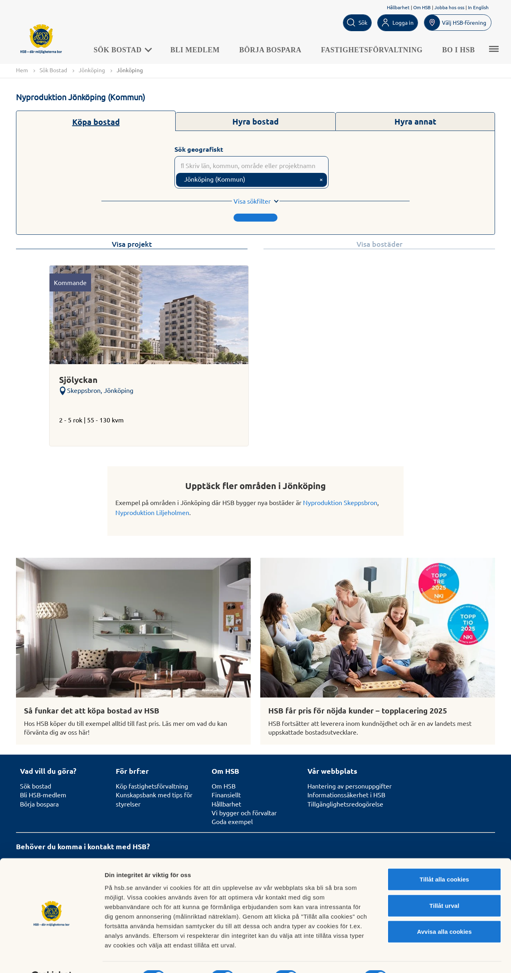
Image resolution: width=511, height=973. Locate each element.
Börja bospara (273, 50)
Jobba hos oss (449, 7)
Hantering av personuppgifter (349, 786)
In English (478, 7)
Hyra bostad (255, 121)
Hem (22, 69)
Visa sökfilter (252, 201)
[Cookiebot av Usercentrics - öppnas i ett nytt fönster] (52, 957)
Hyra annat (415, 121)
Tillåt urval (445, 885)
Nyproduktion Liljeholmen (152, 513)
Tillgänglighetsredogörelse (345, 804)
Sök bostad (35, 786)
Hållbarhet (398, 7)
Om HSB (422, 7)
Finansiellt (226, 795)
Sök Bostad (124, 50)
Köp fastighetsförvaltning (152, 786)
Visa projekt (132, 244)
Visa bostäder (379, 244)
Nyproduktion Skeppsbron (340, 502)
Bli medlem (197, 50)
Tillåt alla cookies (444, 859)
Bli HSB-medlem (43, 795)
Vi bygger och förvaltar (244, 812)
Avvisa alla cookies (444, 911)
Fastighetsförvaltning (374, 50)
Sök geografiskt (198, 149)
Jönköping (92, 69)
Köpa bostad (96, 122)
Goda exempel (232, 822)
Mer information (425, 957)
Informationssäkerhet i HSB (346, 795)
